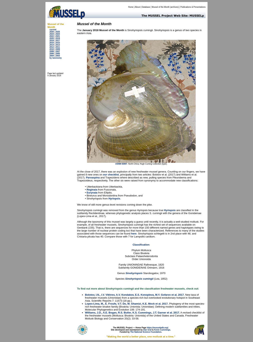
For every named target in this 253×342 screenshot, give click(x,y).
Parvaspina (93, 177)
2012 (51, 47)
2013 (58, 45)
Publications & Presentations (193, 7)
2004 (51, 56)
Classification (141, 244)
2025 (58, 32)
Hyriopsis (114, 198)
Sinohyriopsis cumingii (139, 278)
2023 (58, 34)
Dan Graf (147, 330)
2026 (51, 32)
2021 (58, 36)
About (137, 7)
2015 (58, 43)
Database (146, 7)
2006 (51, 53)
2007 (58, 51)
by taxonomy (55, 58)
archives (174, 7)
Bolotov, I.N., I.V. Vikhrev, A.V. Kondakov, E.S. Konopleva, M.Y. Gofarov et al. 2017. (134, 294)
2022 (51, 36)
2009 (58, 49)
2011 (58, 47)
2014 (51, 45)
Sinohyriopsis (134, 273)
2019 (58, 38)
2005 (58, 53)
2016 (51, 43)
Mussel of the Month (161, 7)
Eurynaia (92, 192)
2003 (58, 56)
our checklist (111, 174)
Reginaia (92, 189)
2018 (51, 40)
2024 (51, 34)
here (133, 233)
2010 (51, 49)
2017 (58, 40)
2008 (51, 51)
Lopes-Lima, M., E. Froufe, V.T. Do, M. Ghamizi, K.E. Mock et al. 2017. (126, 303)
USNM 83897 (121, 164)
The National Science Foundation (145, 332)
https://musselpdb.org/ (157, 328)
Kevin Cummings (162, 330)
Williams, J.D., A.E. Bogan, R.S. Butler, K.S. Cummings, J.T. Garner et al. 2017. (132, 312)
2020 (51, 38)
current (52, 30)
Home (130, 7)
